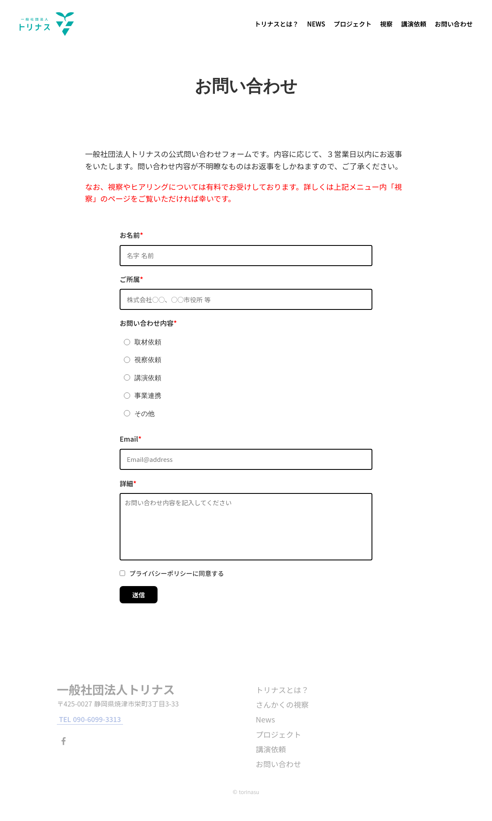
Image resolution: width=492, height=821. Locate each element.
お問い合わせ (454, 23)
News (265, 719)
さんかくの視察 (282, 704)
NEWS (316, 23)
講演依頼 (413, 23)
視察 (386, 23)
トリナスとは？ (276, 23)
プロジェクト (353, 23)
